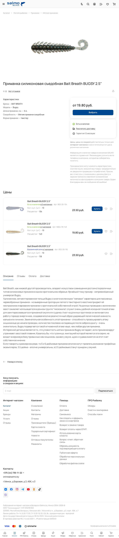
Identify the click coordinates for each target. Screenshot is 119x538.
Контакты (35, 410)
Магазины (36, 414)
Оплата (32, 276)
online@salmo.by (11, 476)
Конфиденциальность (100, 526)
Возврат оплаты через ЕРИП (73, 429)
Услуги (6, 418)
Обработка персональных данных (72, 458)
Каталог (7, 405)
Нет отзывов (14, 91)
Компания (36, 400)
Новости (35, 435)
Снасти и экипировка (98, 410)
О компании (37, 405)
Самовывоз (65, 414)
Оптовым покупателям (42, 439)
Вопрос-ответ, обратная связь (71, 440)
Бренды (7, 414)
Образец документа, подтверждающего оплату (72, 447)
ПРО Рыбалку (95, 400)
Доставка (45, 276)
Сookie (113, 526)
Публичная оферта (69, 452)
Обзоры (91, 405)
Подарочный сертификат (43, 431)
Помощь (64, 400)
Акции (6, 410)
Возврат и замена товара (72, 425)
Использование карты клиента (70, 434)
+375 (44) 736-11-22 (12, 473)
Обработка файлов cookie (72, 463)
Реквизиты (36, 444)
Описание (8, 276)
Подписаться (105, 390)
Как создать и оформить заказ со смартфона (71, 419)
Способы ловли (95, 414)
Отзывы (21, 276)
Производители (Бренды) (43, 422)
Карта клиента (38, 427)
